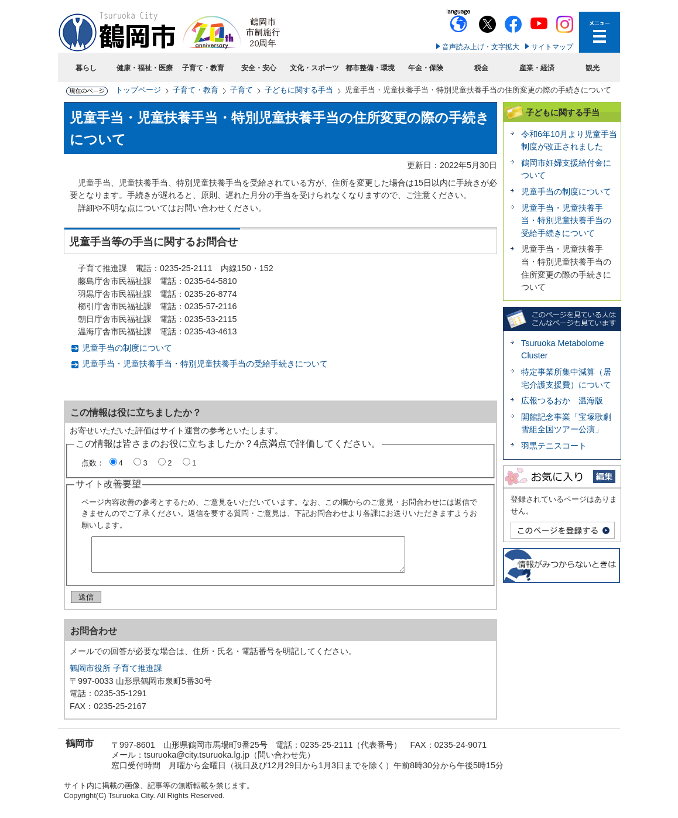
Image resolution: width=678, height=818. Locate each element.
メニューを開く (599, 32)
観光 (592, 68)
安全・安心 (258, 68)
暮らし (86, 68)
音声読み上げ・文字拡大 (480, 47)
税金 (481, 68)
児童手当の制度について (127, 347)
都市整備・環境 (370, 68)
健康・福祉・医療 (145, 68)
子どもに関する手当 (299, 89)
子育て (241, 89)
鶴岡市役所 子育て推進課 (116, 672)
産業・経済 (536, 68)
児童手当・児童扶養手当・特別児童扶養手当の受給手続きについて (205, 363)
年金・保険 (425, 68)
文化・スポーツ (314, 68)
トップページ (138, 89)
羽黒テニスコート (554, 445)
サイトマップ (552, 47)
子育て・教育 (203, 68)
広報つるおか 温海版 (566, 400)
